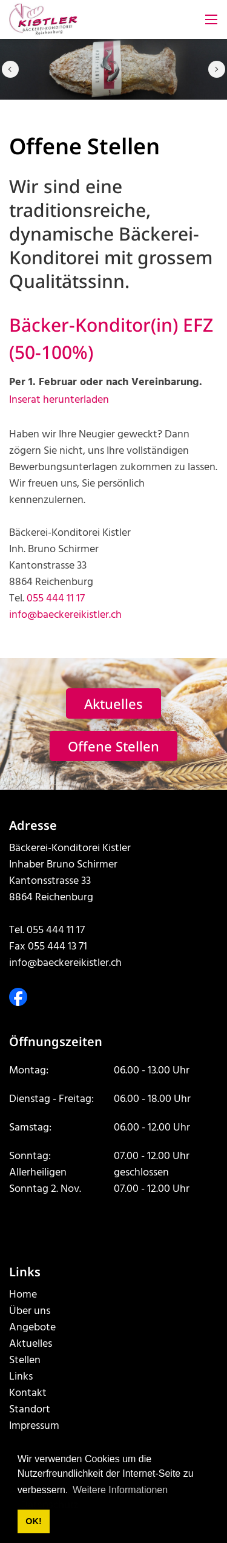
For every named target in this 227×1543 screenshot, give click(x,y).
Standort (29, 1409)
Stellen (25, 1360)
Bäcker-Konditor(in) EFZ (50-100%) (111, 338)
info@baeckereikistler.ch (65, 615)
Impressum (34, 1426)
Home (23, 1295)
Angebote (32, 1327)
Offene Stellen (113, 746)
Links (21, 1377)
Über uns (29, 1311)
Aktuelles (113, 703)
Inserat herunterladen (59, 400)
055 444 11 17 (56, 598)
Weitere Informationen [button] (120, 1490)
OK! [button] (33, 1521)
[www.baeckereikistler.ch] (43, 20)
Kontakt (28, 1393)
